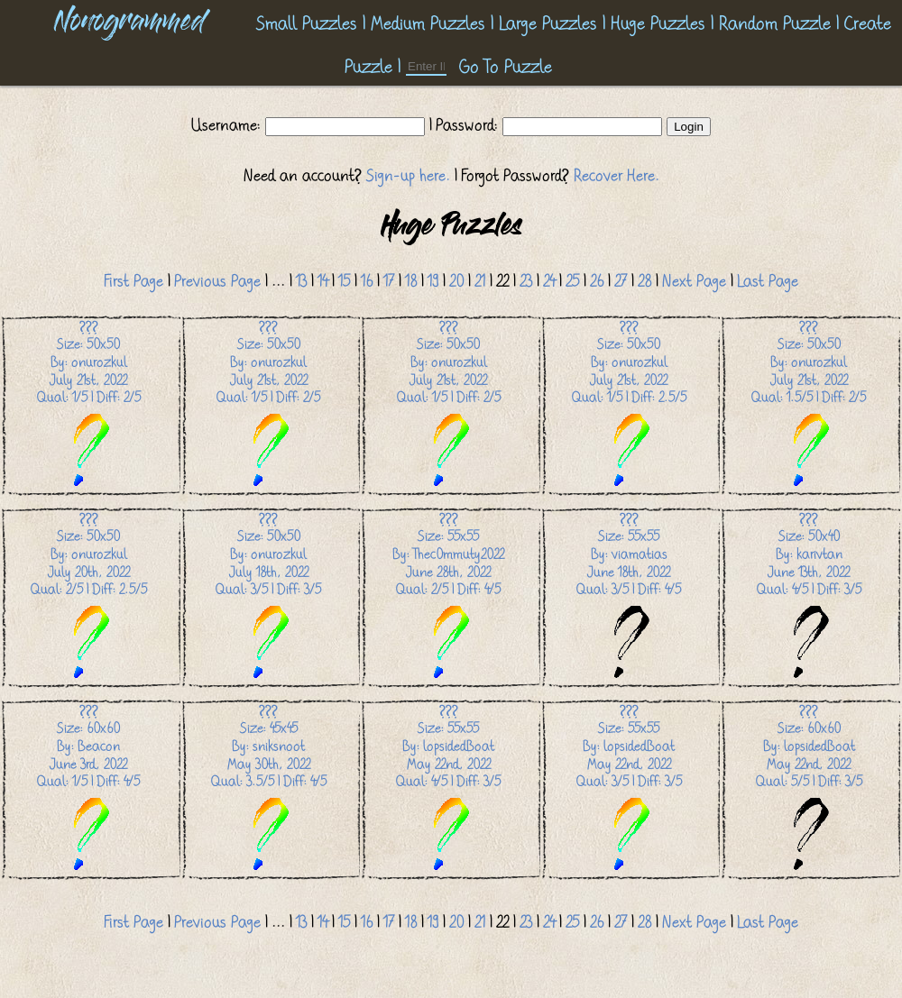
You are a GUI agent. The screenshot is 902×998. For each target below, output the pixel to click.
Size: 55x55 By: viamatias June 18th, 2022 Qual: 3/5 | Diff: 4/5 (628, 596)
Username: (228, 125)
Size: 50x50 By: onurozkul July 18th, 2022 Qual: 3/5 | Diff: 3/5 (268, 596)
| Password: (463, 125)
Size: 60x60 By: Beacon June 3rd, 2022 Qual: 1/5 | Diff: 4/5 (88, 788)
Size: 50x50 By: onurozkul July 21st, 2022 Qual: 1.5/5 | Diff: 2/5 (808, 404)
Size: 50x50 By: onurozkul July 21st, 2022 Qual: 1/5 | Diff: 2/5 (89, 404)
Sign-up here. (408, 176)
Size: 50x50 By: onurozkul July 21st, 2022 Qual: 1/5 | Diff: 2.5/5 (629, 404)
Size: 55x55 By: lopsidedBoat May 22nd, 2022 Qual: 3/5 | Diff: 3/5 (629, 788)
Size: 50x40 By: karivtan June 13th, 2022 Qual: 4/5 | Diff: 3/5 (809, 596)
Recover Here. (616, 176)
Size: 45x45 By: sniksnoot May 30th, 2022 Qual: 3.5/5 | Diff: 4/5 (269, 788)
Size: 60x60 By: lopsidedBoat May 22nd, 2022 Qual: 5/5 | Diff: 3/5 (809, 788)
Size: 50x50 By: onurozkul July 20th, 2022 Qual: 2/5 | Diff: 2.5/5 (89, 596)
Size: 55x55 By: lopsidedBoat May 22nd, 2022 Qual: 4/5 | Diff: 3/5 (448, 788)
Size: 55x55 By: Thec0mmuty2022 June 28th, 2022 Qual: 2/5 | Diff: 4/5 (448, 596)
